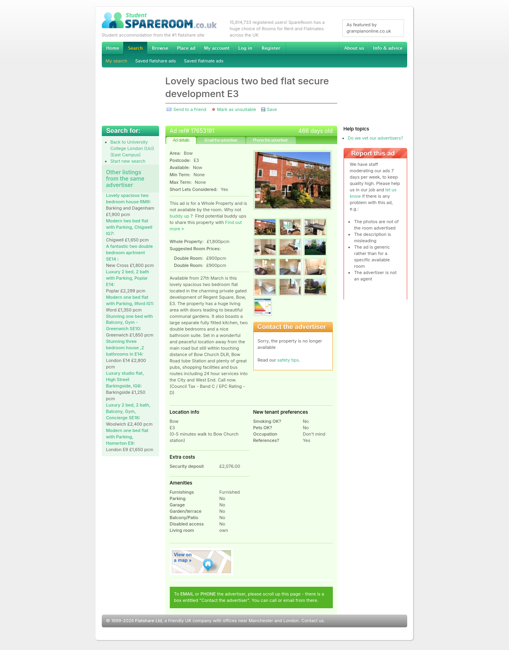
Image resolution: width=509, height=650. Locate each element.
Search (135, 48)
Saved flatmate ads (203, 61)
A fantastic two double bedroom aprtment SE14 (129, 252)
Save (272, 109)
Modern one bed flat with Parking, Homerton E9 (127, 437)
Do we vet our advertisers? (375, 138)
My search (117, 61)
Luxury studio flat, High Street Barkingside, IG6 (125, 379)
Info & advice (388, 48)
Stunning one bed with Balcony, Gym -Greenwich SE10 (129, 322)
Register (271, 48)
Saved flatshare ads (155, 61)
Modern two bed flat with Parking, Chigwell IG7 (129, 227)
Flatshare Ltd (148, 620)
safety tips (288, 360)
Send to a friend (189, 109)
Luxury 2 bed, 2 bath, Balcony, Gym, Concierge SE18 (128, 411)
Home (112, 48)
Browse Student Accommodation (160, 48)
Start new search (128, 161)
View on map (201, 561)
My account (217, 48)
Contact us (312, 620)
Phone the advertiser (270, 140)
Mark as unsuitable (236, 109)
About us (354, 48)
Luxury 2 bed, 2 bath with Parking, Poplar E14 (127, 278)
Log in (245, 48)
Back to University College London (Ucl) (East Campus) (132, 148)
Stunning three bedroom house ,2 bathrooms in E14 (125, 348)
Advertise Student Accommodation (186, 48)
